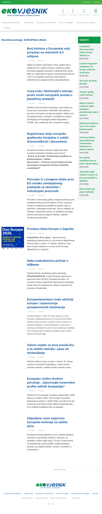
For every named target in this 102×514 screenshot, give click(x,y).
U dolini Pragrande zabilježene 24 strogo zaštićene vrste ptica (32, 2)
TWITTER (73, 12)
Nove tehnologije (66, 23)
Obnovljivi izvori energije (86, 23)
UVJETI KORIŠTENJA (58, 498)
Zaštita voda (28, 23)
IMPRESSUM (27, 498)
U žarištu (6, 28)
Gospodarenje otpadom (10, 23)
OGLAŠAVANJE (86, 2)
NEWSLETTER (84, 12)
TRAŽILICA (96, 12)
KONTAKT (97, 2)
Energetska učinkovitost (46, 23)
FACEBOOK (63, 12)
